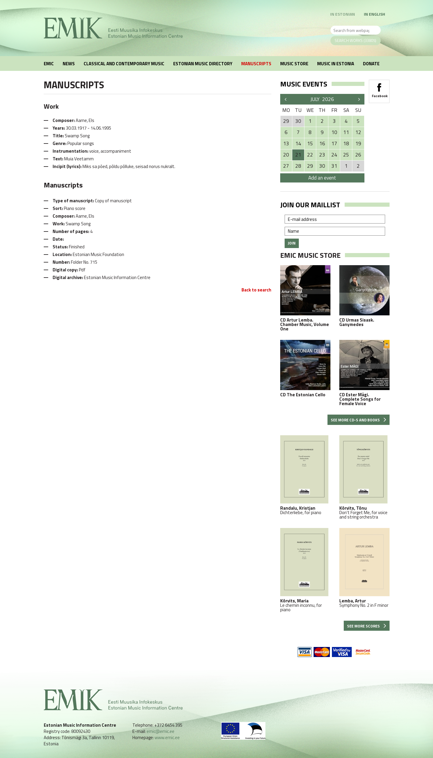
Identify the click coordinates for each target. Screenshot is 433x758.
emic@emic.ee (160, 731)
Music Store (294, 63)
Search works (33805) (355, 40)
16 (322, 143)
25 (346, 154)
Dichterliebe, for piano (305, 475)
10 (334, 132)
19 (358, 143)
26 (358, 154)
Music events (303, 84)
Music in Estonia (335, 63)
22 (310, 154)
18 (346, 143)
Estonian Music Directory (202, 63)
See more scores (366, 626)
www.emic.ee (167, 737)
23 (322, 154)
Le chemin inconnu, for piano (305, 570)
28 (298, 166)
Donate (371, 63)
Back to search (256, 290)
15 (310, 143)
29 (310, 166)
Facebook (379, 88)
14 (298, 143)
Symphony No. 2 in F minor (364, 567)
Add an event (322, 178)
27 (286, 166)
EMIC (49, 63)
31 (334, 166)
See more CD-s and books (358, 420)
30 (322, 166)
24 (334, 154)
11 (346, 132)
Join (292, 243)
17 (334, 143)
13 (286, 143)
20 (286, 154)
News (69, 63)
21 (298, 154)
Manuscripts (256, 63)
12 (358, 132)
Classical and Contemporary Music (124, 63)
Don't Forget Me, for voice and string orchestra (364, 477)
